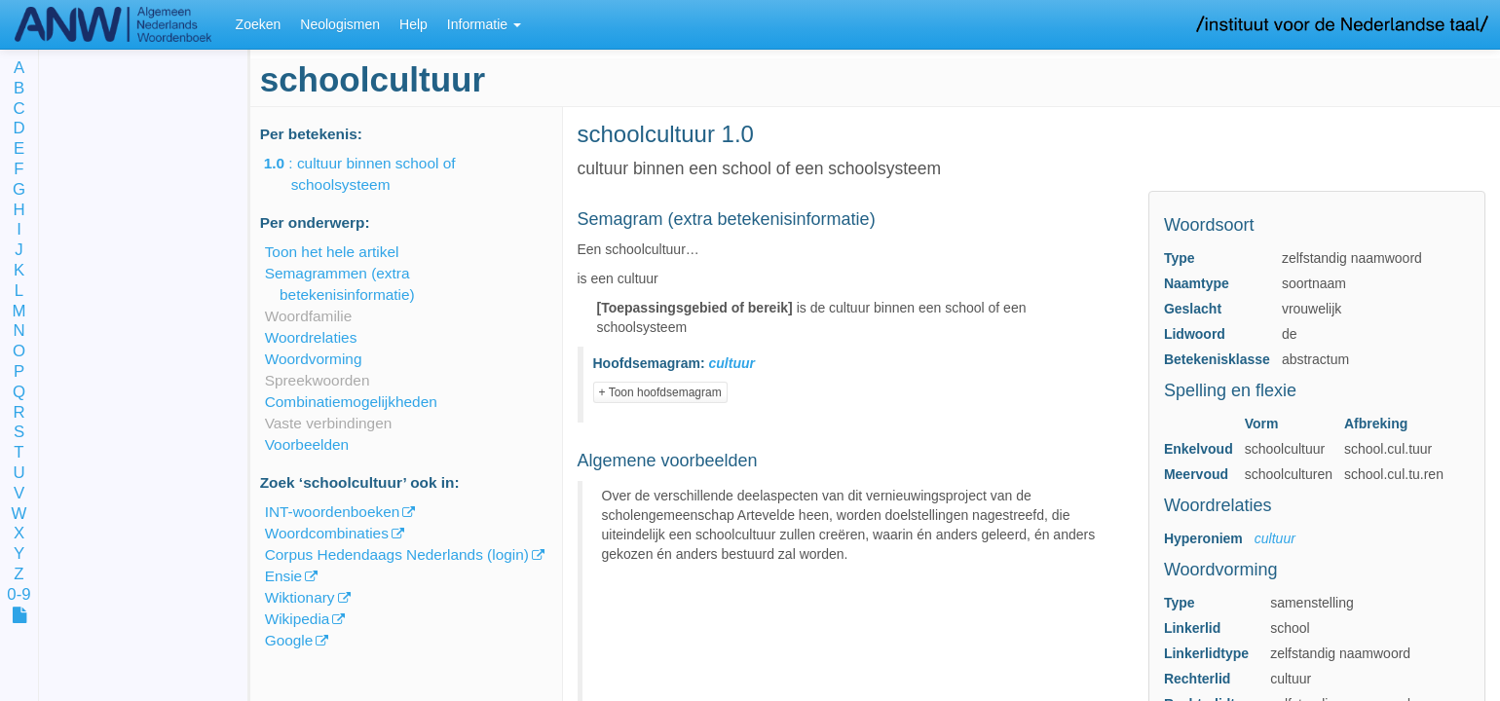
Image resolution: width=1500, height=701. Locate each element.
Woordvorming (313, 358)
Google (289, 640)
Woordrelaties (311, 337)
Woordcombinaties (327, 533)
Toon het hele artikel (332, 251)
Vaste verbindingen (329, 423)
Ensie (284, 576)
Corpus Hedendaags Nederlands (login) (397, 554)
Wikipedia (297, 618)
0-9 (18, 595)
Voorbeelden (307, 444)
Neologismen (340, 24)
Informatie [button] (484, 24)
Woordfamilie (309, 316)
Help (413, 24)
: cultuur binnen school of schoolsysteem (373, 174)
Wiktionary (300, 597)
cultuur (1275, 538)
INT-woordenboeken (332, 511)
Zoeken (258, 24)
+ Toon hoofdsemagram (660, 392)
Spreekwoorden (317, 380)
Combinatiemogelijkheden (351, 401)
